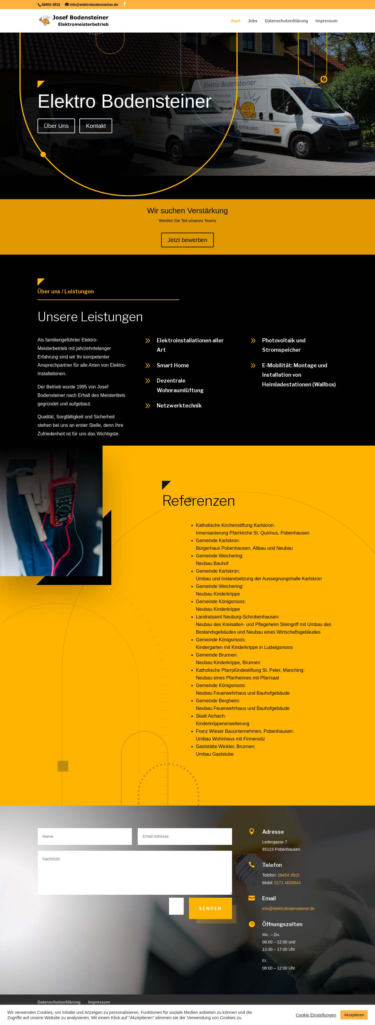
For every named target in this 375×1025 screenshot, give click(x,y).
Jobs (253, 21)
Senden (210, 908)
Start (235, 21)
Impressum (327, 21)
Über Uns (56, 126)
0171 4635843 (287, 882)
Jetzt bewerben (187, 240)
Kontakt (96, 126)
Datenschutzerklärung (286, 21)
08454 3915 (288, 875)
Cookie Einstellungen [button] (316, 1015)
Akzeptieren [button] (354, 1015)
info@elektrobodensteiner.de (288, 908)
